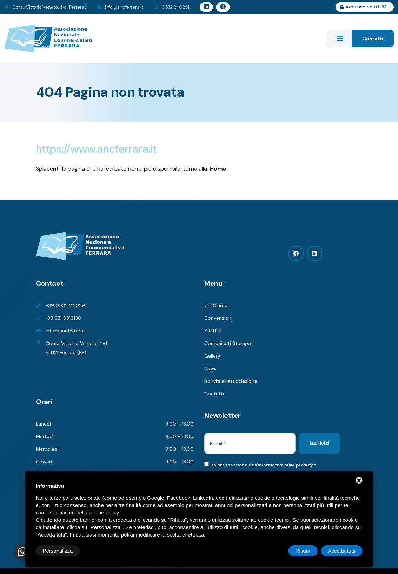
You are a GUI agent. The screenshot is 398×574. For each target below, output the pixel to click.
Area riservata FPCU (365, 7)
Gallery (212, 356)
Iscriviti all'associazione (230, 381)
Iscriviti (319, 443)
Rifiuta (303, 551)
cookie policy (104, 513)
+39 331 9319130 (63, 318)
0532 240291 (175, 7)
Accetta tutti (341, 551)
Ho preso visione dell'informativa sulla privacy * (263, 465)
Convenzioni (218, 318)
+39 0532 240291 (66, 305)
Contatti (372, 38)
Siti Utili (212, 330)
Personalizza (58, 551)
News (210, 368)
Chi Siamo (216, 305)
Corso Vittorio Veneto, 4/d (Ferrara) (49, 7)
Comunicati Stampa (227, 343)
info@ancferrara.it (124, 7)
